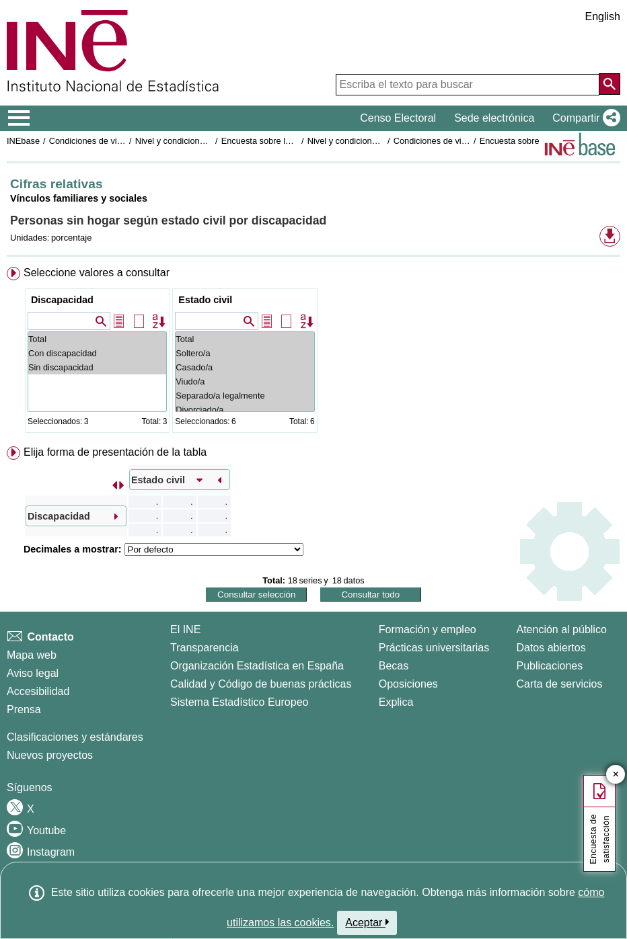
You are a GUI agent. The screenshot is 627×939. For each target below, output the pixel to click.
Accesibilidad (38, 691)
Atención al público (561, 629)
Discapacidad (62, 299)
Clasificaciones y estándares (75, 737)
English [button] (602, 16)
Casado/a (245, 367)
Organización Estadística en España (257, 665)
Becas (393, 665)
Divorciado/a (245, 410)
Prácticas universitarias (434, 647)
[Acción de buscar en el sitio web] (609, 84)
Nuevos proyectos (50, 755)
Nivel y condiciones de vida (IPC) (198, 141)
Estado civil (205, 299)
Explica (396, 702)
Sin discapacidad (97, 367)
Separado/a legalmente (245, 396)
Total (97, 339)
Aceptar (367, 922)
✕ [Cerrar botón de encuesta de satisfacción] (616, 774)
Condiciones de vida (87, 141)
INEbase (23, 141)
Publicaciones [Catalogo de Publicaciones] (549, 665)
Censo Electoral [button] (398, 118)
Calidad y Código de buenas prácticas (261, 684)
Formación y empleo (427, 629)
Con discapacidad (97, 353)
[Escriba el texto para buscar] (467, 84)
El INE (185, 629)
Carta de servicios (559, 684)
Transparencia (204, 647)
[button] (583, 118)
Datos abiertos (550, 647)
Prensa (24, 709)
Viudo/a (245, 381)
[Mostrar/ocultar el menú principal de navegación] (19, 118)
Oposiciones (408, 684)
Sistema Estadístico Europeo (239, 702)
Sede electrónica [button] (494, 118)
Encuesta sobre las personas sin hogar (295, 141)
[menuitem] (313, 353)
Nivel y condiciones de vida (359, 141)
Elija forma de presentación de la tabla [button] (115, 452)
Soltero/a (245, 353)
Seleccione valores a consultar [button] (97, 272)
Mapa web (32, 655)
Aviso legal (33, 673)
